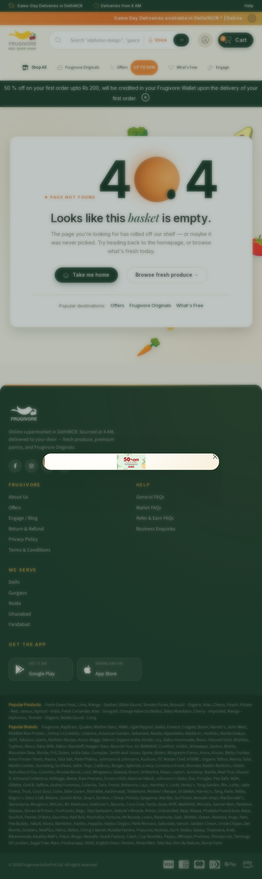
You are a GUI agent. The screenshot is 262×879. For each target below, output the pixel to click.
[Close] (215, 457)
